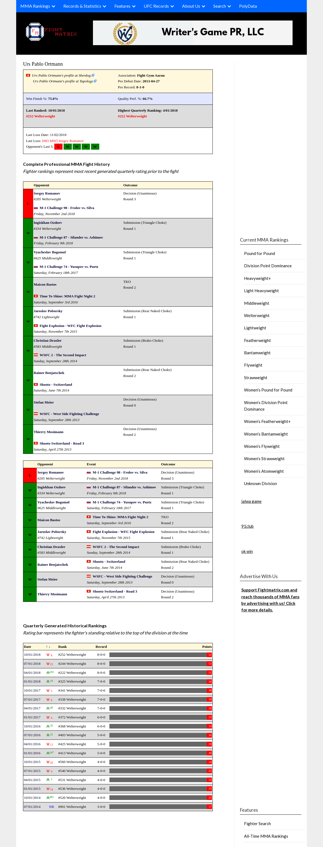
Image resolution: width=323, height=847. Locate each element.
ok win (247, 551)
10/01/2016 (32, 726)
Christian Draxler (48, 340)
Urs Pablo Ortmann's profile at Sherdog (61, 75)
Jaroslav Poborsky (48, 311)
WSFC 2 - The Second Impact (62, 355)
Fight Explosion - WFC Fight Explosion (70, 326)
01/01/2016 (32, 753)
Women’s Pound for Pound (268, 389)
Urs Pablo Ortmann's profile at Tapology (63, 81)
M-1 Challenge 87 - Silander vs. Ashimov (71, 237)
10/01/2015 (32, 762)
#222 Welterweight (132, 116)
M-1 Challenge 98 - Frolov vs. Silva (66, 208)
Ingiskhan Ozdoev (48, 223)
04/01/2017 (32, 708)
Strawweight (255, 377)
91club (247, 526)
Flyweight (253, 364)
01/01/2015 (32, 789)
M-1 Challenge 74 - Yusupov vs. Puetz (68, 267)
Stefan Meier (44, 402)
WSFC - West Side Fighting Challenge (69, 414)
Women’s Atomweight (264, 471)
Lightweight (255, 327)
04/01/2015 (32, 780)
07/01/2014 (32, 807)
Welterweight (257, 315)
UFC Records (156, 5)
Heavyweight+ (257, 278)
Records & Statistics (82, 5)
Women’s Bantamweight (266, 433)
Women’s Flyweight (262, 446)
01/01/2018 (32, 681)
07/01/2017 (32, 699)
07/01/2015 (32, 771)
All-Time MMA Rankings (266, 836)
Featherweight (257, 340)
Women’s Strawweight (264, 458)
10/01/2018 (32, 654)
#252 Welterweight (40, 116)
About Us (191, 5)
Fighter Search (257, 823)
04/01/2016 (32, 744)
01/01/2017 (32, 717)
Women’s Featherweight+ (267, 421)
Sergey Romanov (71, 141)
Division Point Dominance (268, 265)
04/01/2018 (32, 673)
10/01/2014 (32, 798)
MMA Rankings (35, 5)
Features (122, 5)
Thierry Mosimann (48, 432)
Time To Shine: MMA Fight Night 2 (67, 296)
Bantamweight (257, 352)
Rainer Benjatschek (49, 373)
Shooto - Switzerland (55, 384)
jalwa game (251, 501)
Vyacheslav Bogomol (50, 252)
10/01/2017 (32, 690)
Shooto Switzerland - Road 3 (61, 443)
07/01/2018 (32, 664)
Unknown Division (260, 483)
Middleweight (256, 303)
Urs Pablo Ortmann (43, 64)
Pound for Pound (259, 253)
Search (219, 5)
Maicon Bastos (45, 284)
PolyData (248, 5)
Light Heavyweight (261, 290)
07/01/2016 (32, 735)
